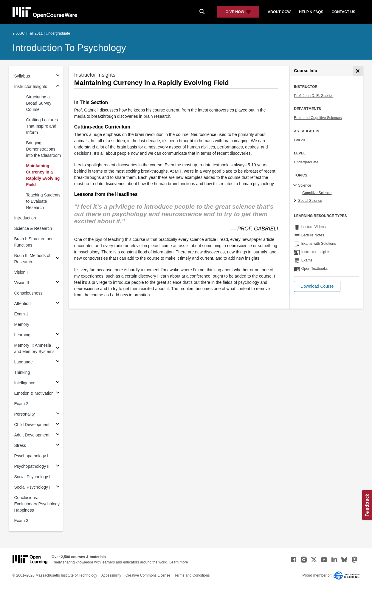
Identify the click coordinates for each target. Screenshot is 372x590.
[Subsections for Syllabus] (58, 76)
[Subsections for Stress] (58, 446)
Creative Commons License (147, 575)
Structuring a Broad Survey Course (39, 103)
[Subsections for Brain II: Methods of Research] (58, 259)
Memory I (23, 324)
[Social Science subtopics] (296, 201)
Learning (22, 334)
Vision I (21, 272)
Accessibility (111, 575)
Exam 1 (21, 314)
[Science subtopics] (296, 185)
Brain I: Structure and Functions (34, 241)
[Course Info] (358, 71)
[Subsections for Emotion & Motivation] (58, 393)
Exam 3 (21, 520)
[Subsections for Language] (58, 362)
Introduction (25, 218)
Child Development (31, 424)
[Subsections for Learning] (58, 335)
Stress (20, 445)
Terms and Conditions (192, 575)
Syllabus (22, 76)
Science (304, 185)
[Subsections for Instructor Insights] (58, 87)
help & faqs (311, 12)
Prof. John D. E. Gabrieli (313, 96)
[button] (317, 286)
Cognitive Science (316, 193)
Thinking (22, 372)
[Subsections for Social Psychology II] (58, 487)
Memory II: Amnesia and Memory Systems (34, 348)
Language (23, 362)
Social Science (310, 201)
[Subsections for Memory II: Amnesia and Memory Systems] (58, 349)
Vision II (21, 282)
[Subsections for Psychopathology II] (58, 466)
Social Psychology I (32, 476)
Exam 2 (21, 403)
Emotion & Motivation (34, 393)
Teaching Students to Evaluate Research (43, 201)
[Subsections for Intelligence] (58, 383)
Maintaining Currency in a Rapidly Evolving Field (43, 175)
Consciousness (28, 293)
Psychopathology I (31, 455)
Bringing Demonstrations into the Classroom (43, 149)
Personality (24, 414)
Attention (22, 303)
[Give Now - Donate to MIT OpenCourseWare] (238, 12)
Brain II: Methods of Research (32, 258)
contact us (343, 12)
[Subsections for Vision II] (58, 283)
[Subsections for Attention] (58, 304)
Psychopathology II (31, 466)
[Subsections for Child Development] (58, 425)
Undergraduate (306, 162)
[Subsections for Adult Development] (58, 435)
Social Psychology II (33, 487)
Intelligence (24, 382)
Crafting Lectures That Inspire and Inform (42, 126)
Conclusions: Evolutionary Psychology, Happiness (37, 503)
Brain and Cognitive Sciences (318, 118)
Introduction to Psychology (69, 47)
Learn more (178, 562)
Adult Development (31, 435)
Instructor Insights (30, 86)
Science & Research (33, 228)
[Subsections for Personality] (58, 414)
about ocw (279, 12)
